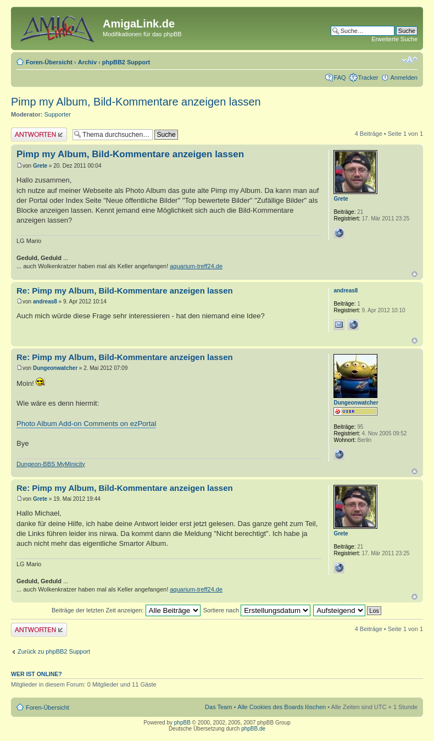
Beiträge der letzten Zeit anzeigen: (126, 610)
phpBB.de (253, 729)
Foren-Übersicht (49, 62)
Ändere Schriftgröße (410, 60)
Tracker (368, 77)
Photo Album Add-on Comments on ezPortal (86, 423)
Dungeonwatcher (55, 368)
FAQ (340, 77)
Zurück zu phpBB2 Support (54, 651)
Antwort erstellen (39, 134)
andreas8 (45, 301)
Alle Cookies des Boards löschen (281, 707)
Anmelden (404, 77)
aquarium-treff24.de (196, 266)
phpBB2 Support (126, 62)
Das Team (218, 707)
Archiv (87, 62)
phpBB (182, 723)
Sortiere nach (256, 610)
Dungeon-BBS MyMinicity (50, 464)
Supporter (57, 114)
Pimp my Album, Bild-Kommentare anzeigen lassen (136, 102)
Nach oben (414, 274)
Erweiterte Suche (394, 39)
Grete (40, 166)
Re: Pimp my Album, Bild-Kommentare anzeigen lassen (124, 290)
